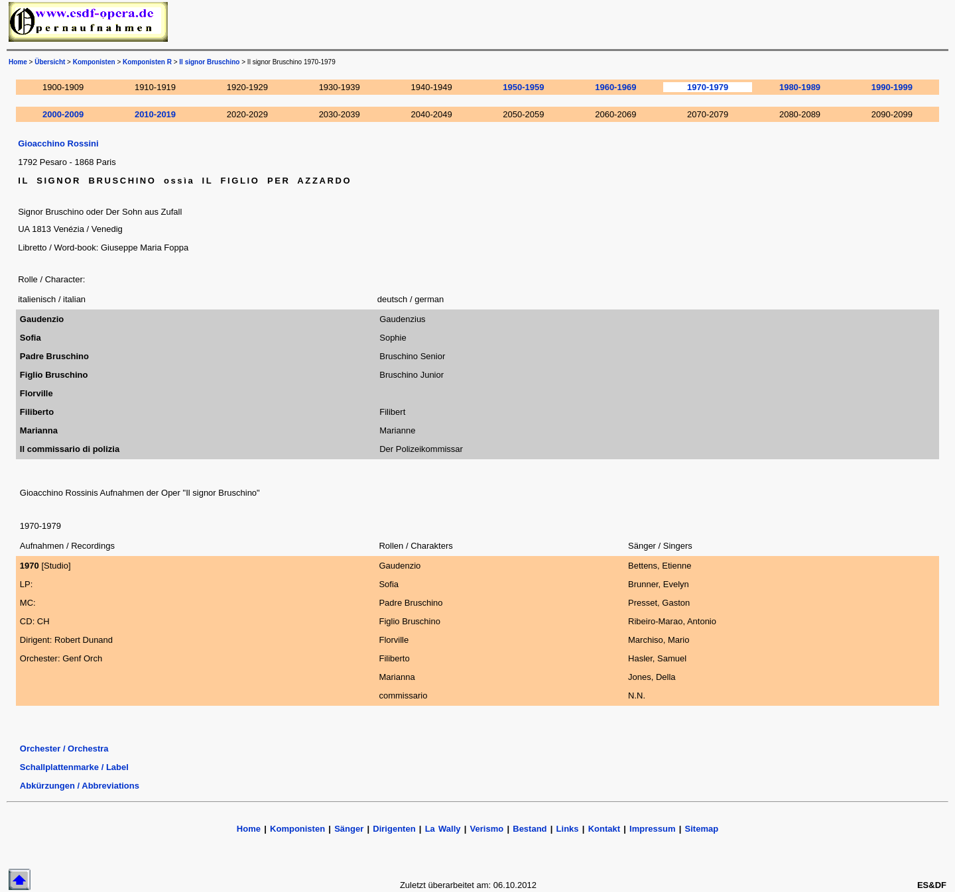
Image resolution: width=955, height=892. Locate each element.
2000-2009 (63, 114)
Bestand (529, 829)
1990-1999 (892, 87)
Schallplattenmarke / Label (74, 767)
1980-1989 (799, 87)
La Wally (443, 829)
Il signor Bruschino (209, 62)
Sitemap (702, 829)
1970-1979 (707, 87)
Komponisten (94, 62)
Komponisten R (147, 62)
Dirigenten (394, 829)
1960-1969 (615, 87)
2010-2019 (155, 114)
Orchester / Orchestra (64, 748)
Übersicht (49, 62)
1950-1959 (523, 87)
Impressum (652, 829)
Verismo (487, 829)
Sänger (348, 829)
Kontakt (606, 829)
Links (567, 829)
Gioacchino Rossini (58, 143)
